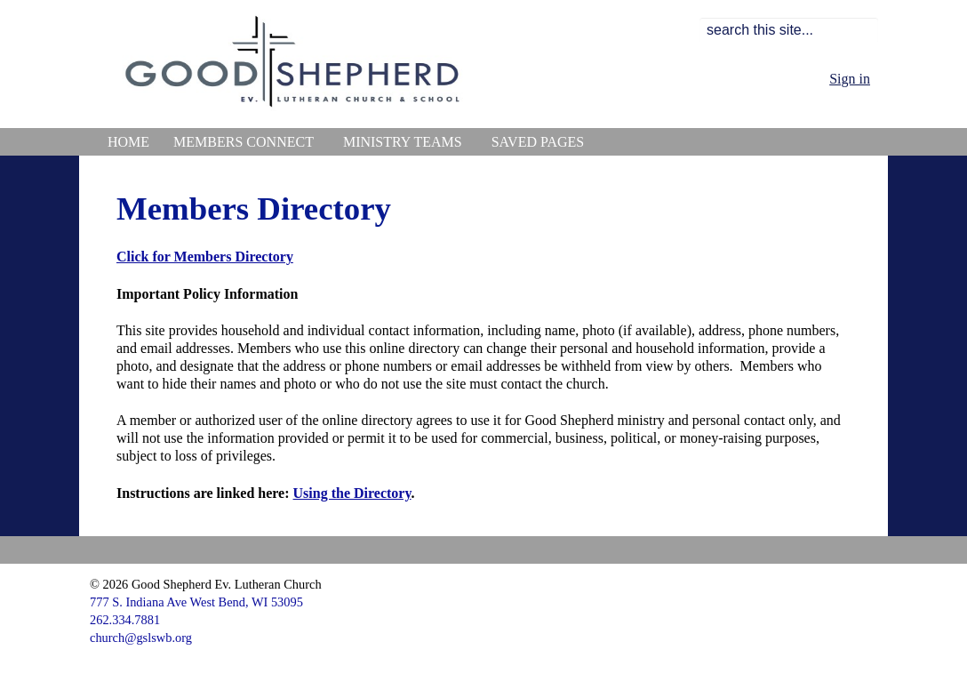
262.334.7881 (125, 620)
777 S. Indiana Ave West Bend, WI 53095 (196, 602)
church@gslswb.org (141, 637)
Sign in (849, 78)
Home (128, 141)
